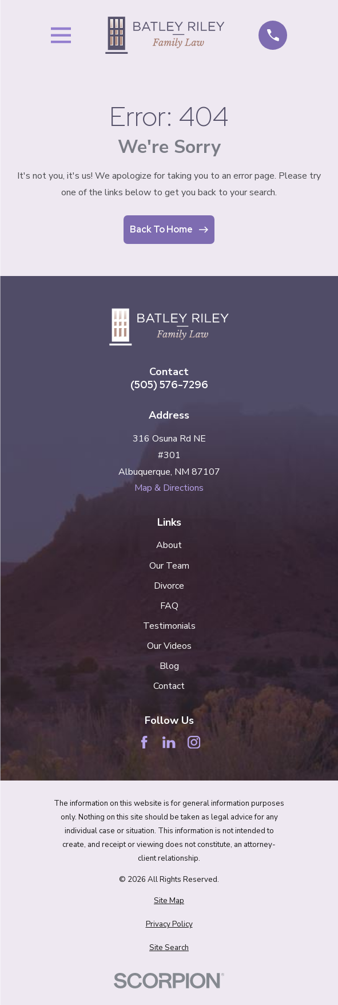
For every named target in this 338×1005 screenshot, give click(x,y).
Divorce (169, 586)
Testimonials (169, 626)
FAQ (169, 606)
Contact (169, 686)
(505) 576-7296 (169, 385)
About (169, 545)
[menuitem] (169, 901)
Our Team (169, 565)
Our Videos (169, 646)
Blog (169, 666)
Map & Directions (169, 488)
